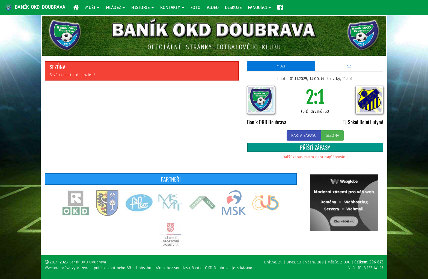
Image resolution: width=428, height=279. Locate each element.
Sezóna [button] (332, 135)
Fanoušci (257, 7)
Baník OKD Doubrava (35, 8)
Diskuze (233, 7)
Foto (195, 7)
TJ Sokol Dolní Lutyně (363, 122)
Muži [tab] (281, 66)
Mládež (113, 7)
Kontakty (170, 7)
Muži (90, 7)
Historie (140, 7)
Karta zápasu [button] (304, 135)
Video (213, 7)
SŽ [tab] (349, 66)
